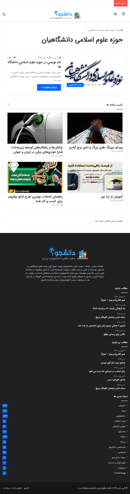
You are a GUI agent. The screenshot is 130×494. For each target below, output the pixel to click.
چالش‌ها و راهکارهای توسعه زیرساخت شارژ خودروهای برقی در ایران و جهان (37, 150)
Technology (120, 473)
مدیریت (55, 57)
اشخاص (122, 452)
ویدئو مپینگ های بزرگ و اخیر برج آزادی (96, 147)
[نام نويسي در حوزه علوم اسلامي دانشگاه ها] (94, 72)
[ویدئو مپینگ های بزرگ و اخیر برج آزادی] (95, 128)
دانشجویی (121, 416)
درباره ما (6, 488)
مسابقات (121, 467)
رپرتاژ (123, 442)
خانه (119, 30)
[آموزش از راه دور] (95, 177)
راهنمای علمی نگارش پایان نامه (109, 221)
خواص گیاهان (119, 426)
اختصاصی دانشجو (117, 447)
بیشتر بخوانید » (49, 87)
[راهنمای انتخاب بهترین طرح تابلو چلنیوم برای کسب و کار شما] (35, 177)
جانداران (122, 431)
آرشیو (26, 488)
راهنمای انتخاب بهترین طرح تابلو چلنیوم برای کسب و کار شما (35, 199)
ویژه (124, 410)
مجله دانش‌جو (119, 457)
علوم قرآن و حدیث (117, 462)
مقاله (123, 436)
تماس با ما (17, 488)
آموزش (122, 405)
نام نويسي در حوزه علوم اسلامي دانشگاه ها (34, 64)
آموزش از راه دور (112, 196)
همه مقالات (120, 421)
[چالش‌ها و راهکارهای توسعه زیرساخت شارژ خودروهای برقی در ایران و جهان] (35, 128)
